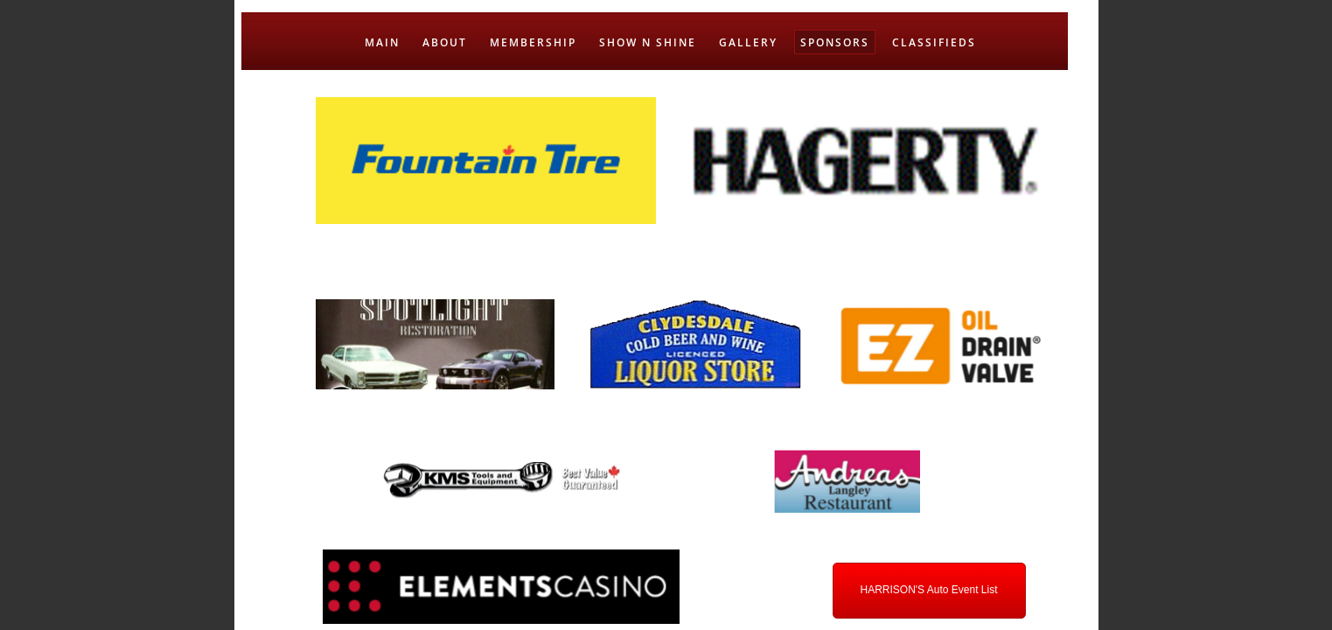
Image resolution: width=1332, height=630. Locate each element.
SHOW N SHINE (647, 42)
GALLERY (748, 42)
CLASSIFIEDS (934, 42)
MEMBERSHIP (533, 42)
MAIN (382, 42)
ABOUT (444, 42)
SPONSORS (834, 42)
